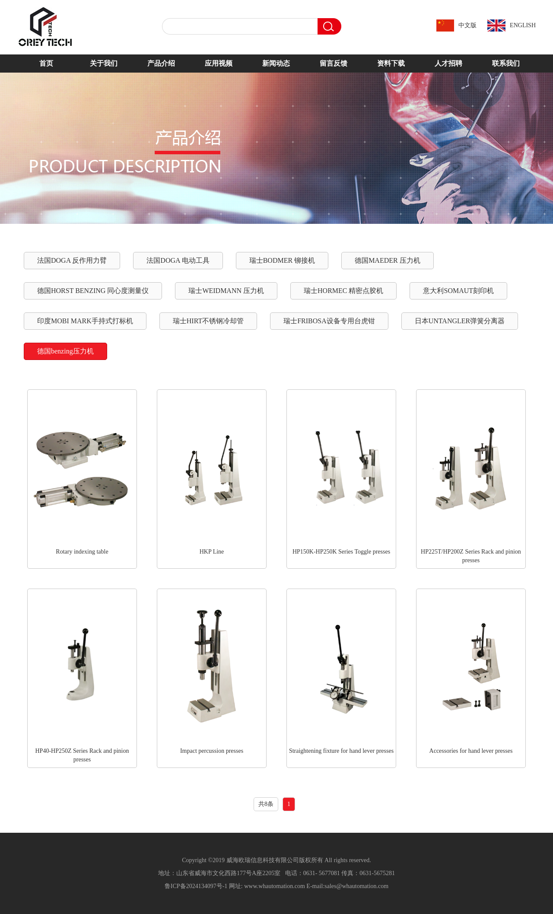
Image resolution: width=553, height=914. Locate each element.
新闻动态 (276, 63)
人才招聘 (448, 63)
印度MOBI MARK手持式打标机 (85, 321)
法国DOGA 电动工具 (177, 260)
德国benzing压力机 (65, 351)
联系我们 (506, 63)
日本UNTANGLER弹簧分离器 (460, 321)
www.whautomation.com (274, 886)
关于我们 (104, 63)
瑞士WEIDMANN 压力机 (226, 290)
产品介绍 (161, 63)
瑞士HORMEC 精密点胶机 (343, 290)
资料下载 (391, 63)
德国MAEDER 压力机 (387, 260)
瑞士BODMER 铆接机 (282, 260)
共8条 (265, 804)
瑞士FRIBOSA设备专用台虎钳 (329, 321)
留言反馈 (333, 63)
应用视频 (218, 63)
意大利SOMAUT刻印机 (458, 290)
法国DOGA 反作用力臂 (72, 260)
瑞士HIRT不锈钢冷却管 (208, 321)
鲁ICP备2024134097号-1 (196, 886)
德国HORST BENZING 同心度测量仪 (93, 290)
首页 (46, 63)
